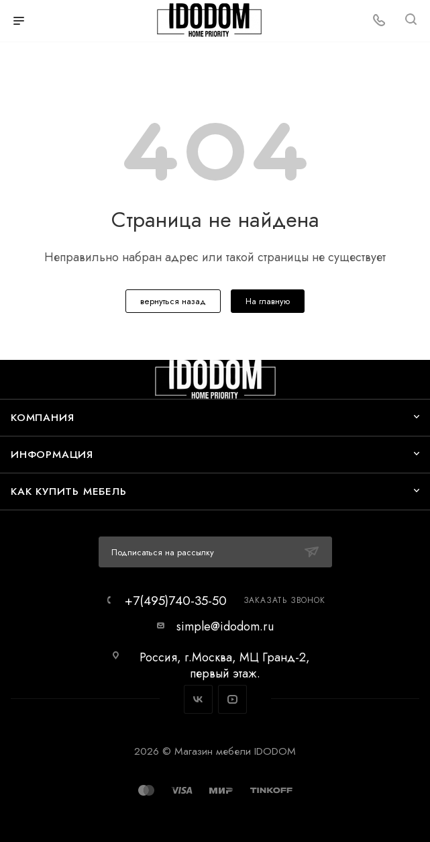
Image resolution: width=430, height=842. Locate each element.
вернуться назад (173, 301)
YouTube (232, 699)
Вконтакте (198, 699)
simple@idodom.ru (225, 626)
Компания (42, 417)
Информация (52, 454)
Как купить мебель (69, 491)
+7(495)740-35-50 (176, 600)
